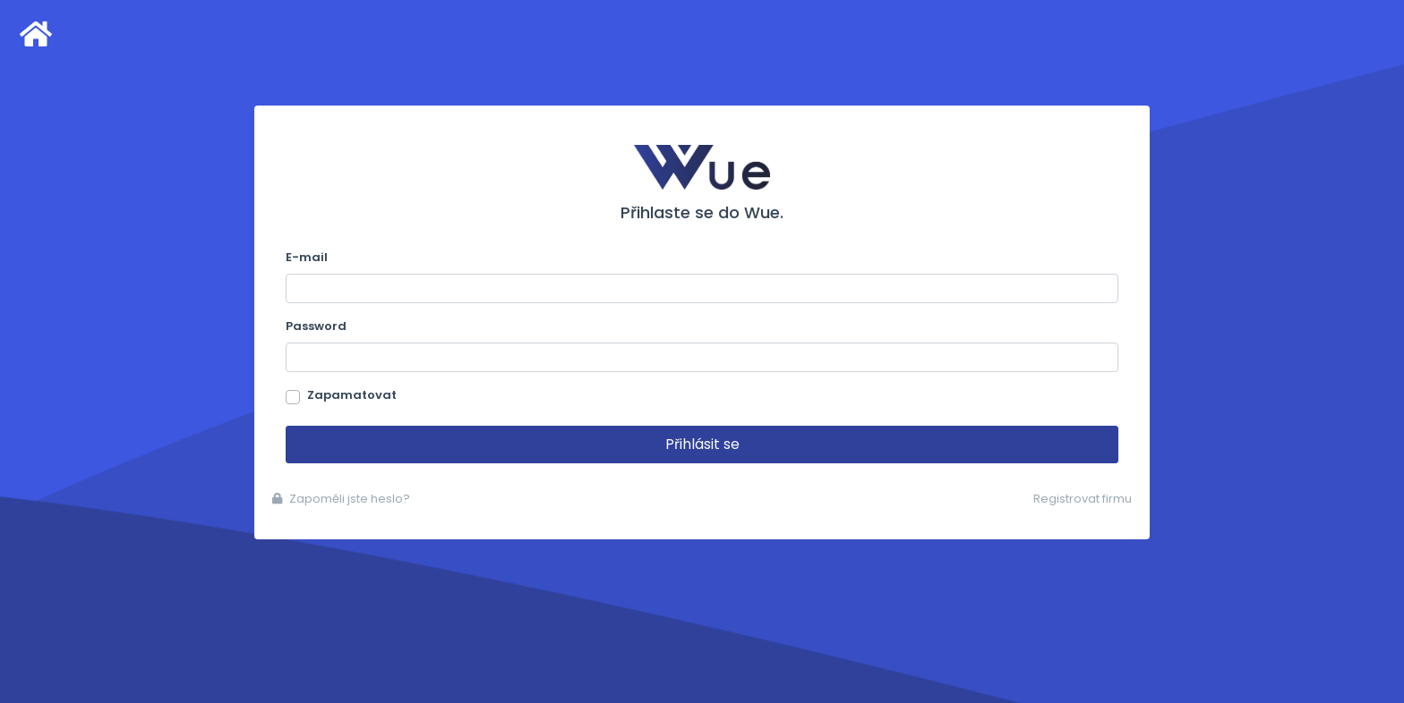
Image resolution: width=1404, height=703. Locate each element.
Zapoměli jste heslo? (341, 498)
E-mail (307, 257)
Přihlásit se (702, 444)
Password (316, 326)
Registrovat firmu (1082, 498)
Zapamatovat (352, 394)
